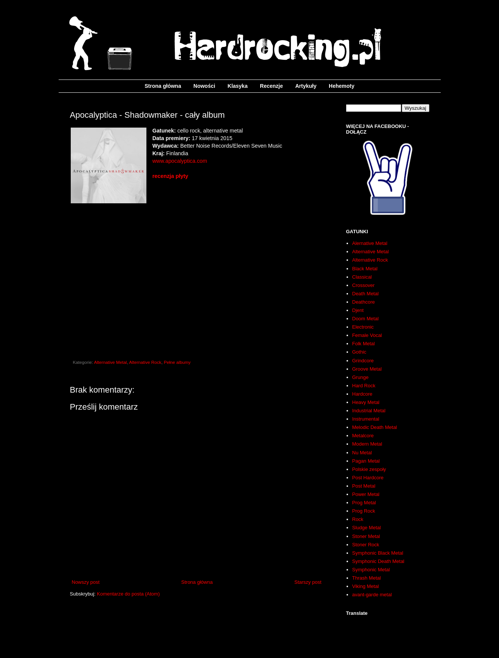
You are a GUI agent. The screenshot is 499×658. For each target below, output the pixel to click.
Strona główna (163, 86)
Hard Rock (363, 385)
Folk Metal (363, 343)
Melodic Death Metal (374, 427)
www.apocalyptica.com (179, 161)
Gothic (359, 352)
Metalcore (363, 435)
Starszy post (308, 582)
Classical (362, 277)
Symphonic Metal (371, 569)
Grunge (360, 377)
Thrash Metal (366, 578)
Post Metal (363, 486)
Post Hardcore (368, 477)
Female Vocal (367, 335)
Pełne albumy (177, 362)
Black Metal (365, 268)
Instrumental (365, 419)
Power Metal (365, 494)
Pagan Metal (366, 461)
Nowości (204, 86)
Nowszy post (86, 582)
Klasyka (238, 86)
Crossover (363, 285)
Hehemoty (341, 86)
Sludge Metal (366, 527)
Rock (358, 519)
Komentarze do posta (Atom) (128, 594)
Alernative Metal (369, 243)
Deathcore (363, 302)
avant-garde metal (372, 594)
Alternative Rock (145, 362)
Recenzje (271, 86)
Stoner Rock (365, 544)
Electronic (363, 327)
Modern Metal (367, 444)
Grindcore (363, 360)
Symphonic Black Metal (377, 553)
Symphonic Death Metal (378, 561)
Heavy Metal (365, 402)
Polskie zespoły (369, 469)
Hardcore (362, 394)
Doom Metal (365, 318)
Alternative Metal (110, 362)
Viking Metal (365, 586)
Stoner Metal (366, 536)
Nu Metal (362, 452)
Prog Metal (364, 502)
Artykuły (305, 86)
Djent (358, 310)
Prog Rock (363, 511)
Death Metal (365, 293)
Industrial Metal (369, 410)
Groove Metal (367, 369)
